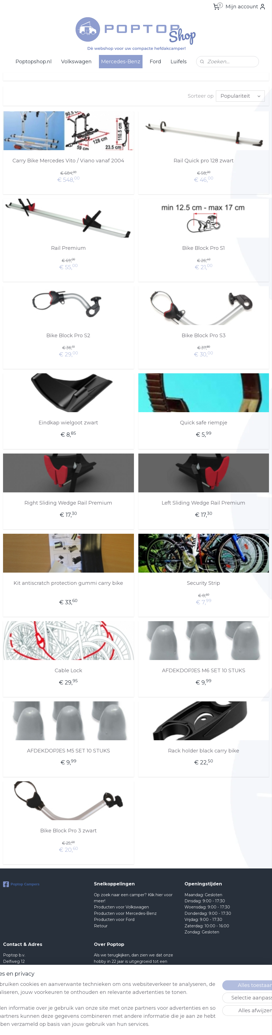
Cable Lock (68, 670)
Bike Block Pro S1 (203, 248)
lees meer (115, 998)
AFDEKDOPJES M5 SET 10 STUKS (68, 750)
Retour (101, 925)
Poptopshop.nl (34, 62)
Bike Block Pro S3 (204, 335)
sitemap (155, 1025)
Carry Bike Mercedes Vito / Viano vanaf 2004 (68, 160)
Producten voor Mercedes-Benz (125, 912)
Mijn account (246, 6)
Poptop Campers (21, 883)
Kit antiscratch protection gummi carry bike (68, 583)
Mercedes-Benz (120, 62)
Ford (155, 62)
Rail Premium (68, 248)
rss (165, 1025)
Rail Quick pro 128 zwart (204, 160)
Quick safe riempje (203, 422)
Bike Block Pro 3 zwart (68, 830)
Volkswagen (76, 62)
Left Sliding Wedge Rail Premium (203, 502)
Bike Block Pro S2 (68, 335)
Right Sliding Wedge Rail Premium (68, 502)
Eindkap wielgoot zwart (68, 422)
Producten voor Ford (114, 918)
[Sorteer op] (240, 96)
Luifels (179, 62)
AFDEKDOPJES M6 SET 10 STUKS (203, 670)
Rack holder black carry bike (203, 750)
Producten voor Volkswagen (121, 906)
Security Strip (203, 583)
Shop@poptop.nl (25, 985)
